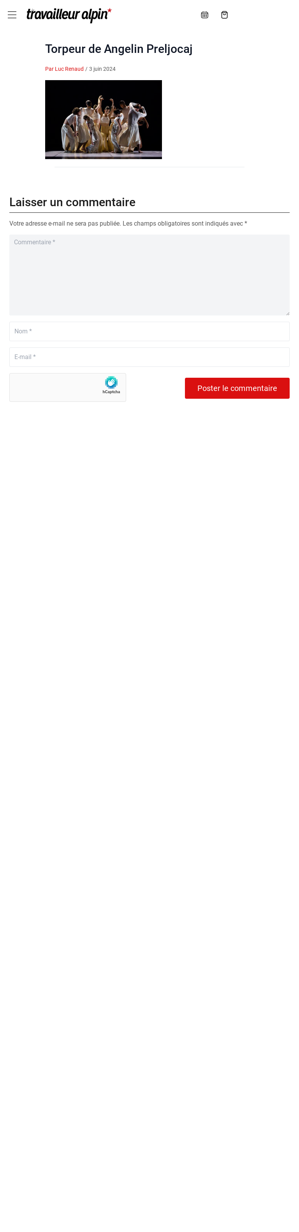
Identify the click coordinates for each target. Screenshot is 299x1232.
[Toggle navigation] (12, 15)
